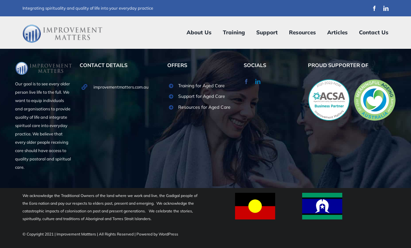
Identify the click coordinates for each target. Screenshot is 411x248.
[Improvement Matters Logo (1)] (62, 26)
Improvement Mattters (77, 234)
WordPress (168, 234)
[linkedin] (386, 8)
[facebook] (374, 8)
